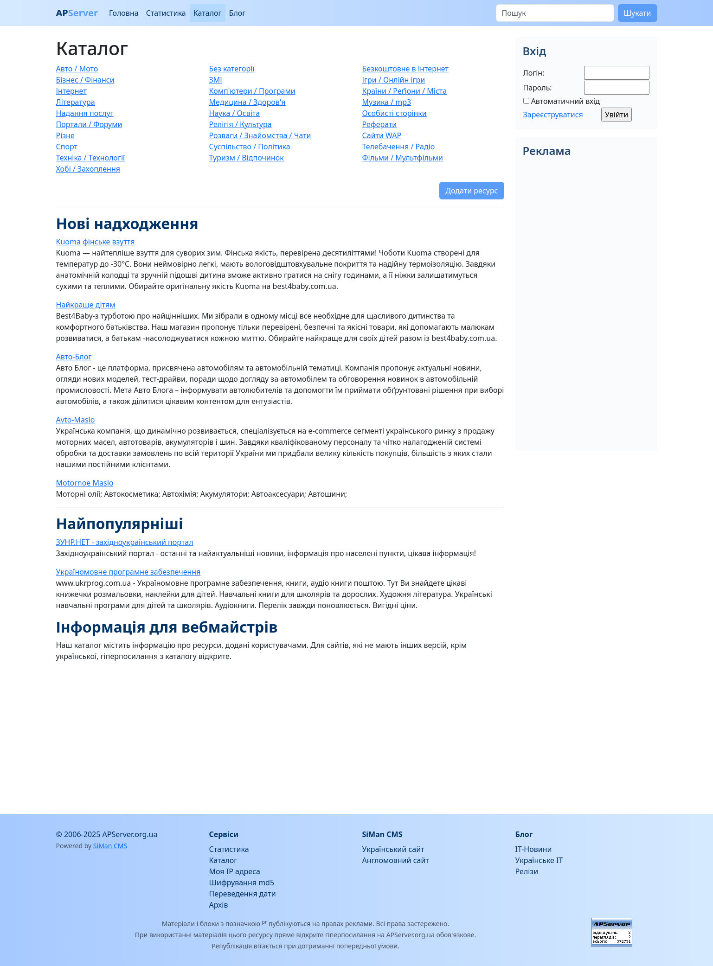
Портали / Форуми (89, 124)
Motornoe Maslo (85, 483)
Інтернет (71, 91)
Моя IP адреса (234, 871)
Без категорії (232, 69)
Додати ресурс (471, 191)
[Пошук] (555, 13)
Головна (124, 13)
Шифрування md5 (242, 882)
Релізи (527, 871)
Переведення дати (242, 894)
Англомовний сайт (395, 860)
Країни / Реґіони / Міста (404, 91)
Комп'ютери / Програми (252, 91)
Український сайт (393, 849)
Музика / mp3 (386, 102)
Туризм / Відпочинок (246, 158)
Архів (218, 905)
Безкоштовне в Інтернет (405, 69)
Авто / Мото (77, 69)
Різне (65, 135)
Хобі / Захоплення (88, 169)
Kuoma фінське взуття (95, 242)
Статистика (166, 13)
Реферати (379, 124)
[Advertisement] (280, 734)
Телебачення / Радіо (398, 146)
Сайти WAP (382, 135)
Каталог (207, 13)
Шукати (637, 13)
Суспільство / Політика (249, 146)
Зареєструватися (553, 114)
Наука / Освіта (234, 113)
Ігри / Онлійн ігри (393, 80)
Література (75, 102)
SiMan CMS (110, 845)
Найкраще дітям (86, 305)
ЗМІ (215, 80)
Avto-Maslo (75, 420)
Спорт (66, 146)
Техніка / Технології (90, 158)
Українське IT (539, 860)
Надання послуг (85, 113)
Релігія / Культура (240, 124)
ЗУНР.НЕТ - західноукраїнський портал (124, 542)
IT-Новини (533, 849)
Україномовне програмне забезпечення (128, 572)
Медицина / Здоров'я (247, 102)
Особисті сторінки (394, 113)
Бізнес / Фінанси (85, 80)
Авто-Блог (74, 357)
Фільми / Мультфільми (402, 158)
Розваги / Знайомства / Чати (260, 135)
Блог (237, 13)
